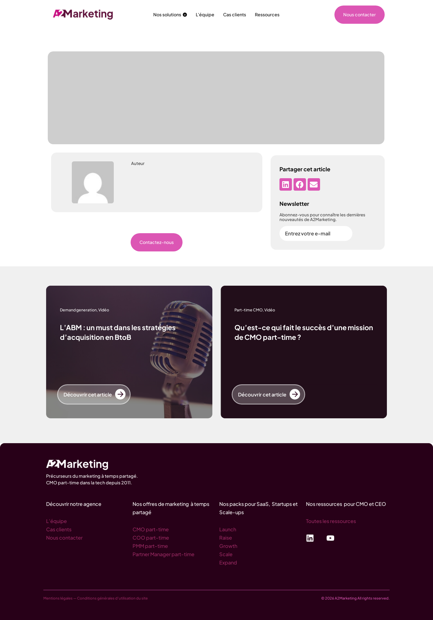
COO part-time (151, 537)
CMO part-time (151, 529)
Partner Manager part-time (163, 554)
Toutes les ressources (331, 521)
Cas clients (59, 529)
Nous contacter (64, 537)
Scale (226, 554)
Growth (228, 546)
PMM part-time (150, 546)
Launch (227, 529)
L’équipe (56, 521)
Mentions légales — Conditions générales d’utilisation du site (95, 598)
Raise (225, 537)
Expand (228, 562)
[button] (285, 184)
